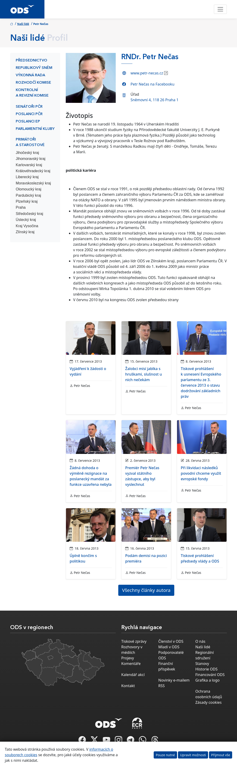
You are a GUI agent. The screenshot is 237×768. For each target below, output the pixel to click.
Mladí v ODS (168, 646)
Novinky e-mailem (174, 680)
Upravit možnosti (193, 755)
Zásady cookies (208, 702)
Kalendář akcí (133, 674)
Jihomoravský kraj (30, 159)
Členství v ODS (170, 641)
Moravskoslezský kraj (33, 183)
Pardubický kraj (28, 195)
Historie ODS (206, 669)
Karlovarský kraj (29, 165)
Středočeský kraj (29, 214)
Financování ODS (210, 674)
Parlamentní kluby (35, 129)
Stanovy (202, 663)
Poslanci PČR (29, 114)
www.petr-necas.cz (147, 73)
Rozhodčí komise (33, 83)
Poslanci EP (28, 121)
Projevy (127, 658)
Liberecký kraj (27, 177)
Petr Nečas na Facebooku (153, 84)
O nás (200, 641)
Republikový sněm (34, 68)
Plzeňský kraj (26, 201)
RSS (161, 685)
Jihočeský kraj (27, 153)
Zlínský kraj (25, 232)
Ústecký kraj (26, 220)
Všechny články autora (146, 590)
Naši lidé (23, 24)
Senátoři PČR (29, 107)
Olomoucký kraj (28, 189)
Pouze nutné (165, 755)
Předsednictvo (31, 60)
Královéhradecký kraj (33, 171)
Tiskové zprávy (134, 641)
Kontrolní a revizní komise (32, 93)
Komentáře (131, 663)
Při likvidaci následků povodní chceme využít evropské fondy (201, 473)
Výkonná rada (30, 75)
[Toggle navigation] (220, 9)
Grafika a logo (207, 680)
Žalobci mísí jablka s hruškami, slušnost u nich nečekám (143, 374)
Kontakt (128, 685)
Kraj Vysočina (27, 226)
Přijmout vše (220, 755)
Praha (21, 207)
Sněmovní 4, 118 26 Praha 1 (154, 99)
